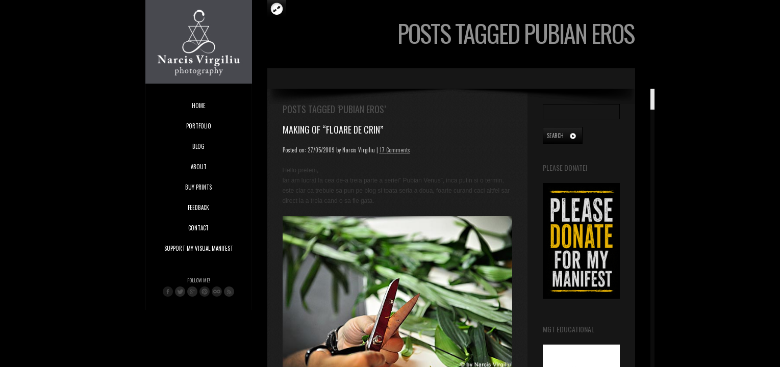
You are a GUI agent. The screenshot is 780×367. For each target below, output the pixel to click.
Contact (198, 228)
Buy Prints (198, 187)
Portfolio (198, 126)
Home (199, 105)
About (199, 167)
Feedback (198, 207)
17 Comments (395, 150)
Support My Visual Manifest (198, 248)
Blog (198, 146)
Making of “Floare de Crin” (333, 129)
